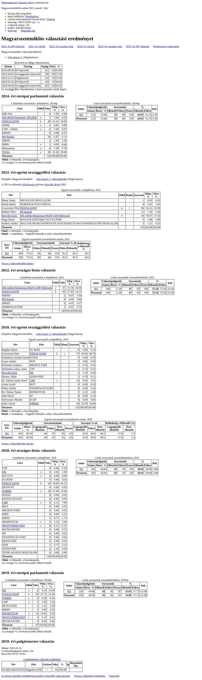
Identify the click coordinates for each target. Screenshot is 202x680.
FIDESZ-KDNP (11, 121)
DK (31, 372)
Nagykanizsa (32, 16)
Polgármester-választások (166, 46)
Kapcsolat (114, 676)
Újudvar (51, 19)
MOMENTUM (10, 613)
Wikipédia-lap (28, 30)
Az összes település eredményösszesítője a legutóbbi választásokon (35, 676)
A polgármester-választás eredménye (42, 659)
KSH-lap (12, 30)
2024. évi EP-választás (13, 46)
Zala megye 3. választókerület (51, 179)
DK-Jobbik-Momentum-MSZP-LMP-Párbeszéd (45, 215)
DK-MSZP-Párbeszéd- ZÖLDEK (20, 117)
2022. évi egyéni (36, 46)
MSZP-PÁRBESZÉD (14, 525)
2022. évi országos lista (61, 46)
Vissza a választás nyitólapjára (89, 676)
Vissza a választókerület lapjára (17, 263)
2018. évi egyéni (85, 46)
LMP (32, 380)
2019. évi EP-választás (137, 46)
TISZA (6, 152)
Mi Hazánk (8, 136)
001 (81, 114)
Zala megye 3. (15, 57)
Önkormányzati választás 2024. (17, 2)
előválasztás (28, 184)
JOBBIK (34, 403)
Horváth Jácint (52, 184)
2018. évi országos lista (110, 46)
